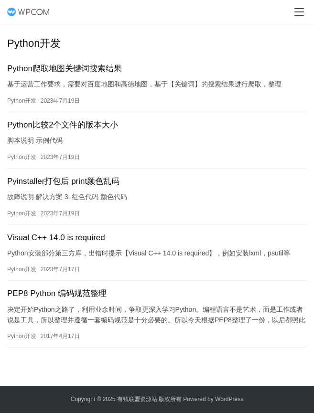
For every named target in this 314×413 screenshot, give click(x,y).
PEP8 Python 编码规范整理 (57, 293)
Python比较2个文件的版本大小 (62, 124)
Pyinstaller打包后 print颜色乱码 (63, 181)
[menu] (299, 12)
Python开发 (21, 100)
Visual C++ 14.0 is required (56, 237)
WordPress (229, 399)
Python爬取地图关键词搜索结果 (64, 68)
